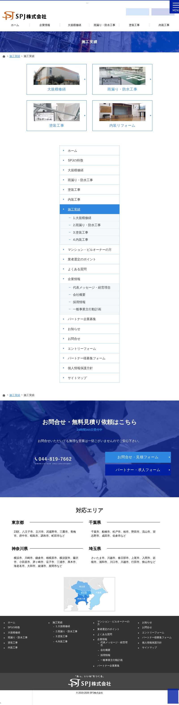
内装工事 (153, 116)
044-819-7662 (89, 415)
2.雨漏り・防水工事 (162, 143)
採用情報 (158, 234)
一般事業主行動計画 (163, 243)
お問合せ (153, 278)
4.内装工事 (159, 160)
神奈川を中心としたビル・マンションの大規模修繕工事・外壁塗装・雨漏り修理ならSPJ (51, 2)
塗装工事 (153, 106)
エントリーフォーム (159, 290)
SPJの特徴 (154, 76)
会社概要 (158, 226)
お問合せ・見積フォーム (137, 10)
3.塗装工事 (159, 152)
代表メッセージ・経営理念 (161, 217)
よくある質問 (156, 197)
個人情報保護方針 (159, 315)
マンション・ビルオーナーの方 (159, 172)
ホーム (151, 67)
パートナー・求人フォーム (89, 449)
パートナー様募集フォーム (159, 304)
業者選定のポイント (159, 185)
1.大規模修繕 (161, 134)
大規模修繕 (154, 86)
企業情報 (153, 207)
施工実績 (153, 125)
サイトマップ (156, 325)
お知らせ (153, 268)
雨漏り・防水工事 (159, 96)
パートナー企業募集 (159, 257)
